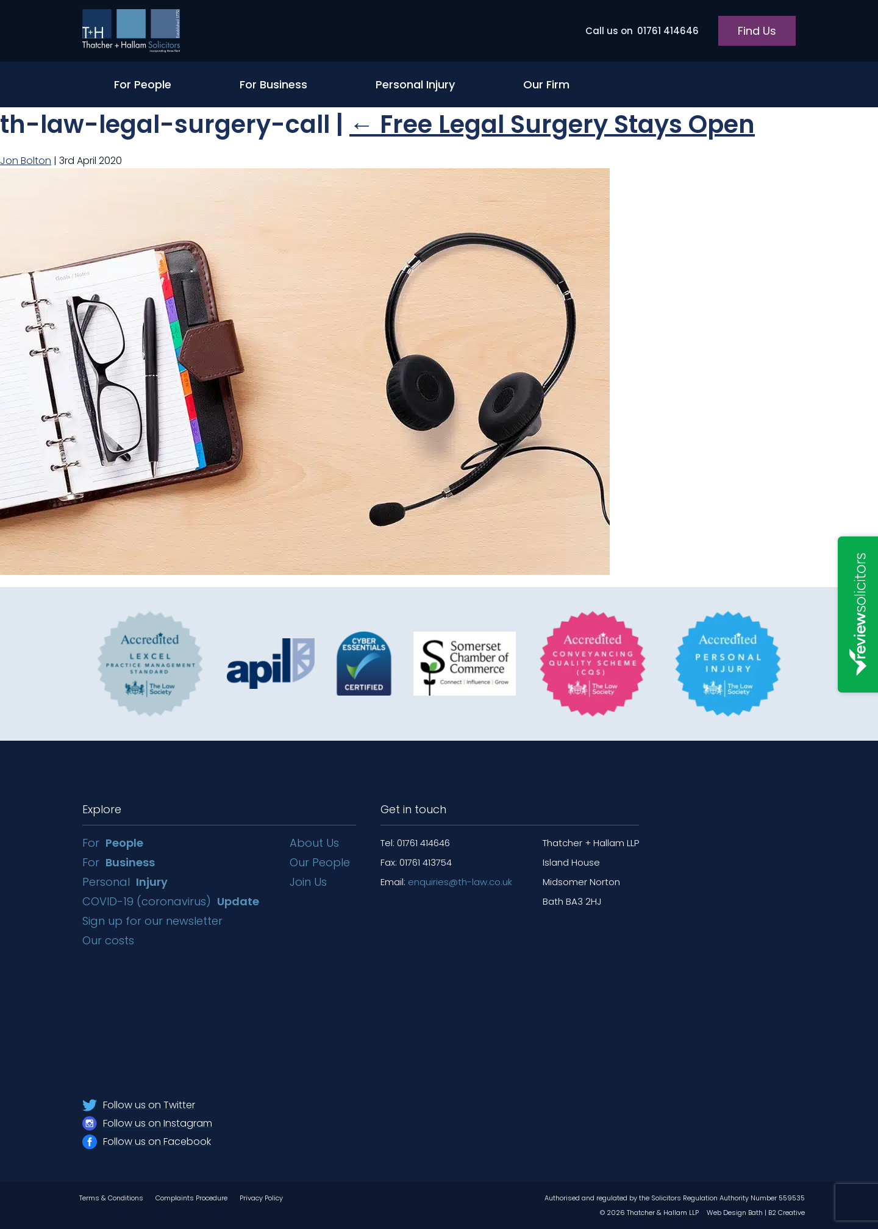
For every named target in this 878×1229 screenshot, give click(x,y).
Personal (125, 881)
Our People (320, 862)
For (112, 842)
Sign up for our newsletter (154, 920)
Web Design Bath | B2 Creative (756, 1212)
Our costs (109, 940)
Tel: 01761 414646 (415, 842)
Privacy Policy (261, 1198)
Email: (446, 881)
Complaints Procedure (191, 1198)
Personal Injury (415, 84)
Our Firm (546, 84)
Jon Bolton (25, 161)
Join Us (308, 881)
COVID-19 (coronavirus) (170, 901)
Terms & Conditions (111, 1198)
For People (142, 84)
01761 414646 (642, 30)
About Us (314, 842)
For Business (273, 84)
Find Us (757, 30)
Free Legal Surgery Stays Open (552, 124)
